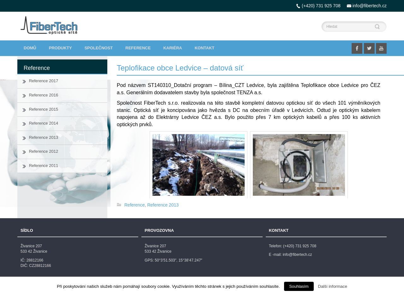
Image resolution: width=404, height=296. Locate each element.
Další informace (332, 286)
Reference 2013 (163, 204)
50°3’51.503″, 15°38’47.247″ (178, 260)
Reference (134, 204)
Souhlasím (298, 286)
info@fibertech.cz (370, 5)
